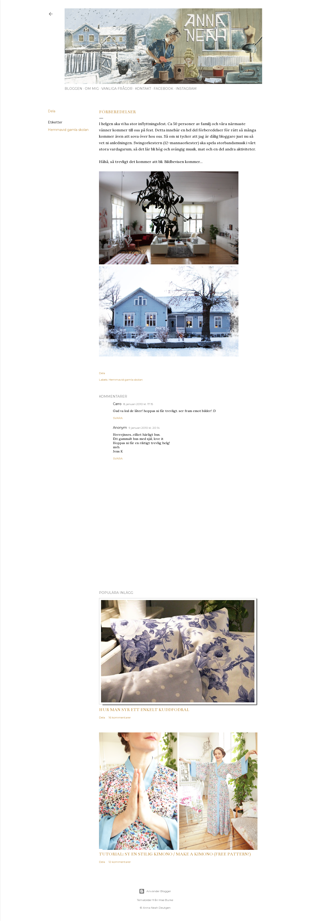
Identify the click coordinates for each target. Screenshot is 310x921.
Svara (118, 418)
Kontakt (143, 88)
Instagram (186, 88)
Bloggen (73, 88)
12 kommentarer (120, 862)
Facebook (163, 88)
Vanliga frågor (116, 88)
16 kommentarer (120, 717)
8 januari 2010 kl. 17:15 (138, 404)
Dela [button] (51, 111)
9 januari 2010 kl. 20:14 (144, 427)
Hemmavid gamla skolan (68, 130)
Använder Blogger (155, 891)
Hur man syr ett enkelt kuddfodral (144, 709)
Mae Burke (166, 900)
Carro (117, 404)
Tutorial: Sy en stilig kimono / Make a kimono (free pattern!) (175, 854)
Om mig (92, 88)
